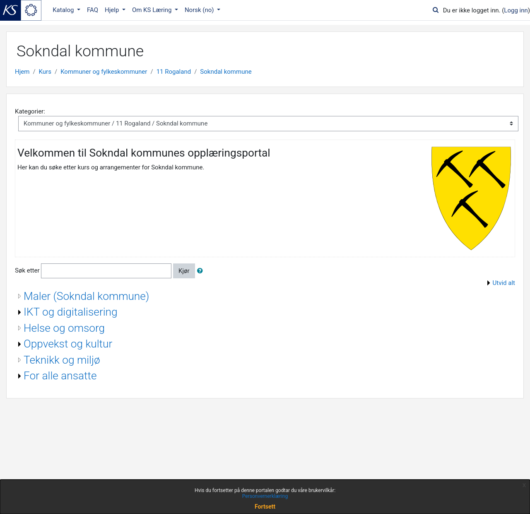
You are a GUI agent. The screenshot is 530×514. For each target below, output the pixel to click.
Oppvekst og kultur (68, 344)
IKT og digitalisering (71, 312)
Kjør (184, 271)
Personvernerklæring (265, 496)
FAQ (92, 10)
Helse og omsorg (64, 328)
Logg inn (516, 10)
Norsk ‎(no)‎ (200, 10)
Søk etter (27, 270)
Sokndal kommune (225, 71)
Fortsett (265, 506)
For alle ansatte (60, 375)
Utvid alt (504, 283)
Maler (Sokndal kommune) (86, 296)
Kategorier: (30, 111)
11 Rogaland (174, 71)
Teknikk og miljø (62, 360)
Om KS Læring (152, 10)
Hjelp (112, 10)
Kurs (45, 71)
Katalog (64, 10)
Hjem (22, 71)
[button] (201, 271)
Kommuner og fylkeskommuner (103, 71)
